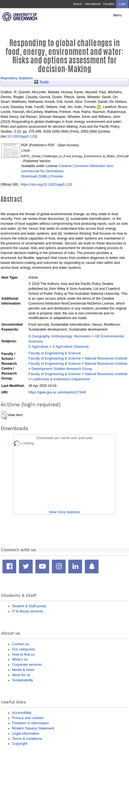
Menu (117, 15)
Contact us (20, 644)
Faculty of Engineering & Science (55, 353)
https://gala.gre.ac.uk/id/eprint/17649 (57, 392)
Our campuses (23, 649)
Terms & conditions (27, 739)
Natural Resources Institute (106, 358)
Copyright (19, 743)
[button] (4, 415)
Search (77, 3)
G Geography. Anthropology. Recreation (60, 336)
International (92, 3)
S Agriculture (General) (70, 346)
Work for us (21, 675)
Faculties (108, 3)
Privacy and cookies (28, 718)
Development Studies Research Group (61, 369)
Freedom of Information (30, 723)
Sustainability (22, 680)
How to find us (23, 654)
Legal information (25, 733)
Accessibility (21, 713)
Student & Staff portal (29, 606)
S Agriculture (39, 346)
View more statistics (64, 512)
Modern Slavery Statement (33, 728)
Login (122, 3)
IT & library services (27, 611)
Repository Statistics (17, 78)
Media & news (23, 670)
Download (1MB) (34, 176)
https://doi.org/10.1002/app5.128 (46, 184)
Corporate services (27, 664)
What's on (20, 659)
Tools (41, 82)
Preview (57, 176)
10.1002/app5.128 (21, 136)
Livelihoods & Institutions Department (60, 379)
